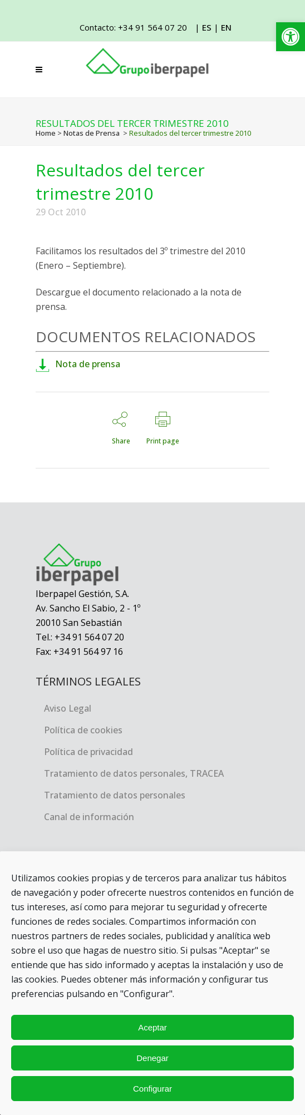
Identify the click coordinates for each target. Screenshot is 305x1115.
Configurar (152, 1088)
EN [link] (226, 27)
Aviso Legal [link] (67, 708)
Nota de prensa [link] (78, 364)
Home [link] (46, 133)
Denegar (152, 1058)
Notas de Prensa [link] (91, 133)
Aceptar (152, 1027)
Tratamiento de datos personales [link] (114, 795)
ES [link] (206, 27)
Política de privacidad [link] (88, 752)
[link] (290, 36)
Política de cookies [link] (83, 730)
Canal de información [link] (89, 817)
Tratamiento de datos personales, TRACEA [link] (134, 773)
